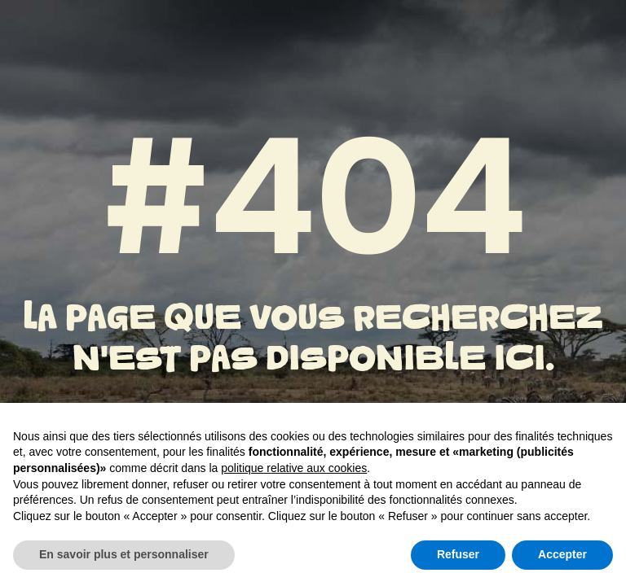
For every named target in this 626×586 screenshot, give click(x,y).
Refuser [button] (458, 554)
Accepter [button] (562, 554)
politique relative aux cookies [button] (294, 467)
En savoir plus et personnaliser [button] (124, 554)
